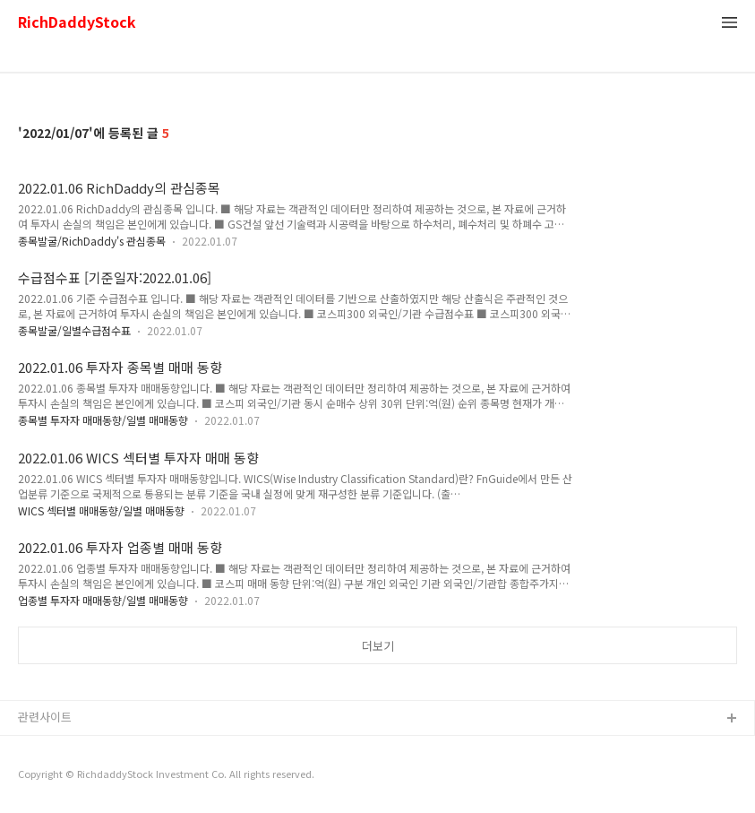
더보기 (378, 645)
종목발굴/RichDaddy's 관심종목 (92, 240)
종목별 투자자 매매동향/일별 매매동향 (103, 420)
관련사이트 (45, 716)
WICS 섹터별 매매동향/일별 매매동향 (101, 510)
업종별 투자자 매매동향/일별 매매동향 (103, 600)
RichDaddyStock (77, 22)
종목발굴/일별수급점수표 (74, 330)
